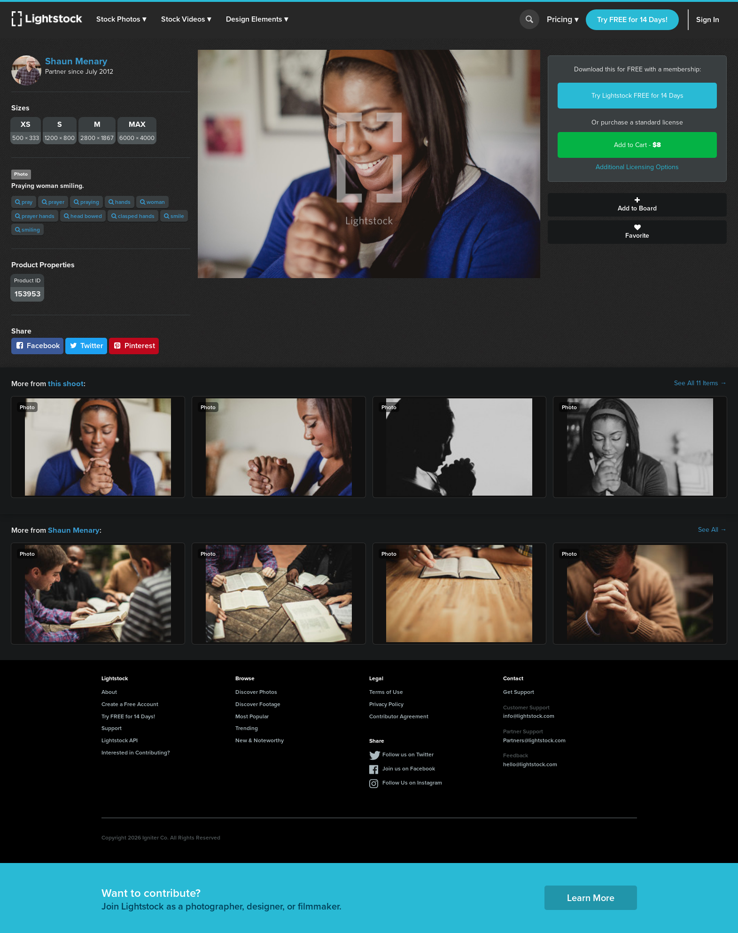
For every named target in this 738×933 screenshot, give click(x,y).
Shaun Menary (76, 61)
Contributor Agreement (398, 715)
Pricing (562, 19)
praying (86, 202)
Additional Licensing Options (637, 167)
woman (152, 202)
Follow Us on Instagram (412, 781)
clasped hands (133, 216)
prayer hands (34, 216)
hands (120, 202)
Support (111, 727)
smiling (27, 229)
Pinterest (134, 345)
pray (23, 202)
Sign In (707, 19)
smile (174, 216)
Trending (246, 727)
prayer (53, 202)
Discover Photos (256, 691)
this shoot (64, 383)
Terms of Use (386, 691)
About (109, 691)
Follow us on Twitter (408, 753)
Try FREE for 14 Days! (632, 19)
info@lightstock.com (528, 715)
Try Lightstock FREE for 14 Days (637, 96)
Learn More (590, 896)
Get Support (518, 691)
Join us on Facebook (408, 767)
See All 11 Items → (700, 383)
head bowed (83, 216)
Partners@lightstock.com (534, 739)
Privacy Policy (386, 703)
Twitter (86, 345)
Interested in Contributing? (135, 751)
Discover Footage (257, 703)
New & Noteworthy (259, 739)
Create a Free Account (129, 703)
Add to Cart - (637, 145)
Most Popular (252, 715)
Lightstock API (119, 739)
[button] (122, 19)
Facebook (37, 345)
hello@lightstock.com (530, 763)
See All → (712, 529)
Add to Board (637, 205)
